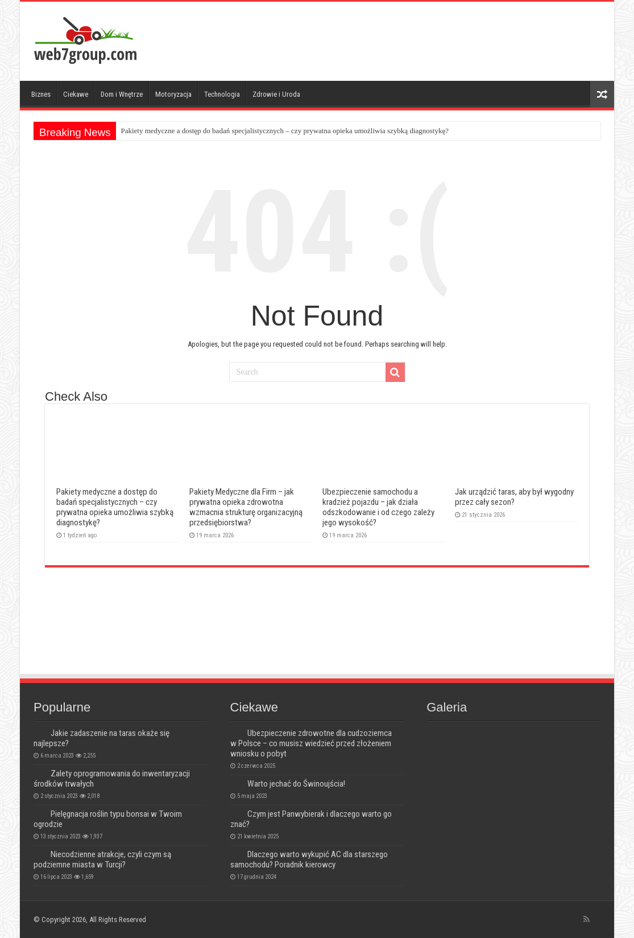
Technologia (222, 94)
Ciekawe (75, 94)
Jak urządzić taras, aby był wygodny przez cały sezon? (514, 497)
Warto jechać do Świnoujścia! (296, 784)
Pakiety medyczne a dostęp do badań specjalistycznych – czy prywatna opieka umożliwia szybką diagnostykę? (285, 130)
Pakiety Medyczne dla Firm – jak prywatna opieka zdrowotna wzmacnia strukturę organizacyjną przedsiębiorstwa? (246, 507)
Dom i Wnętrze (122, 94)
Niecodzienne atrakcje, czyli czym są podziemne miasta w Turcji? (102, 859)
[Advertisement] (399, 38)
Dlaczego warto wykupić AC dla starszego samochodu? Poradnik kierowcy (309, 859)
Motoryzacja (173, 94)
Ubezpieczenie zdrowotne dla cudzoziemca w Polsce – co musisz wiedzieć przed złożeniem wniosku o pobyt (311, 743)
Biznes (41, 94)
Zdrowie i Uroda (276, 94)
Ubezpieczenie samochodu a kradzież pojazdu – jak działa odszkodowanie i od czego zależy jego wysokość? (378, 507)
